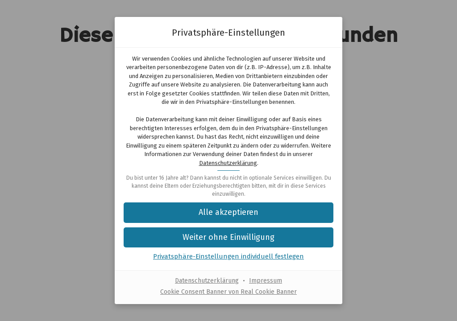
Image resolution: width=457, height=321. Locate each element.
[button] (228, 237)
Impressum (265, 280)
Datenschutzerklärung (228, 163)
